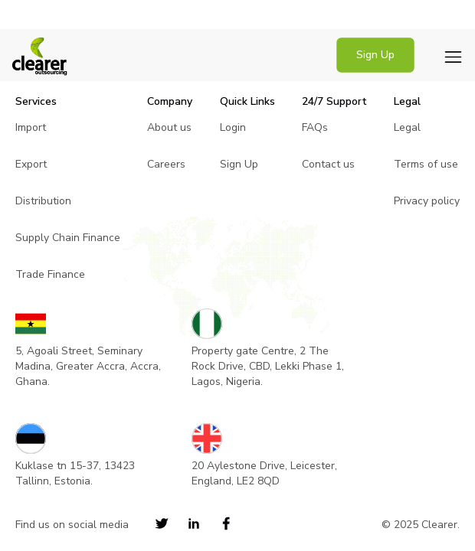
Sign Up (375, 54)
